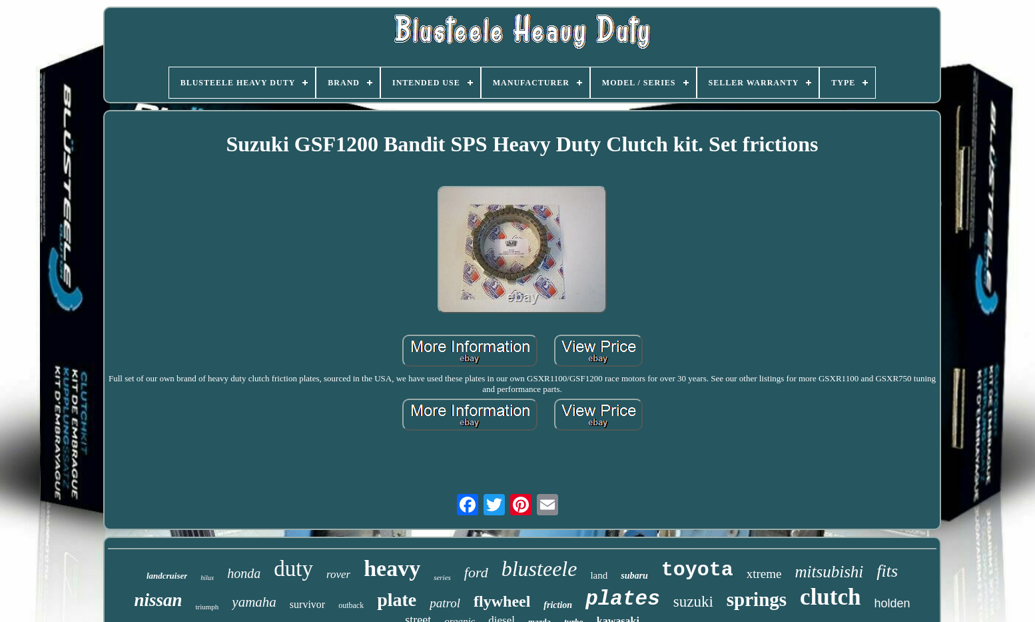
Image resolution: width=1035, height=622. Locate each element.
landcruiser (167, 576)
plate (396, 599)
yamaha (254, 602)
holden (892, 603)
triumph (207, 607)
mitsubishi (829, 572)
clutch (830, 597)
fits (887, 571)
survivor (307, 604)
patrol (445, 603)
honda (243, 573)
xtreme (764, 574)
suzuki (693, 601)
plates (622, 599)
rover (338, 574)
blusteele (539, 569)
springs (757, 599)
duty (293, 569)
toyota (697, 570)
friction (557, 605)
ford (476, 572)
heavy (392, 568)
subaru (634, 576)
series (442, 577)
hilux (207, 577)
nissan (158, 600)
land (598, 575)
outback (351, 605)
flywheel (502, 601)
